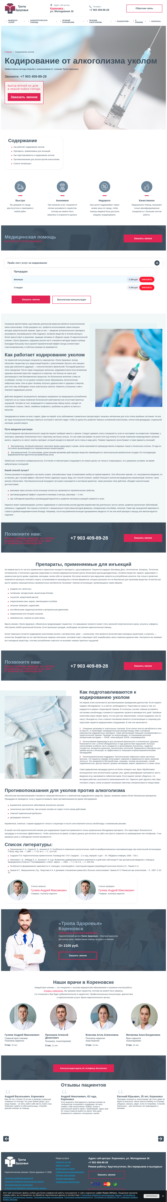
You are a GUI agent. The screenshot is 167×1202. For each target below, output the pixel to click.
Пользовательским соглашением (48, 1197)
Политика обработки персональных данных (24, 1181)
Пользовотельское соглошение (19, 1184)
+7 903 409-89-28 (99, 10)
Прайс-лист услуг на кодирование (83, 263)
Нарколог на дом (63, 1162)
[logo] (17, 1161)
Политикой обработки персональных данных (101, 1195)
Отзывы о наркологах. (54, 990)
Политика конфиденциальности (19, 1178)
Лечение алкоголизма (65, 1175)
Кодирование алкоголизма (68, 1181)
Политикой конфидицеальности (78, 1197)
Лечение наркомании (65, 1178)
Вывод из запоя (63, 1165)
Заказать (147, 279)
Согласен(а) (151, 1196)
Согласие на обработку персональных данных (25, 1188)
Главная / (10, 52)
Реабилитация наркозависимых (70, 1172)
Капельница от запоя (65, 1168)
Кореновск (56, 8)
